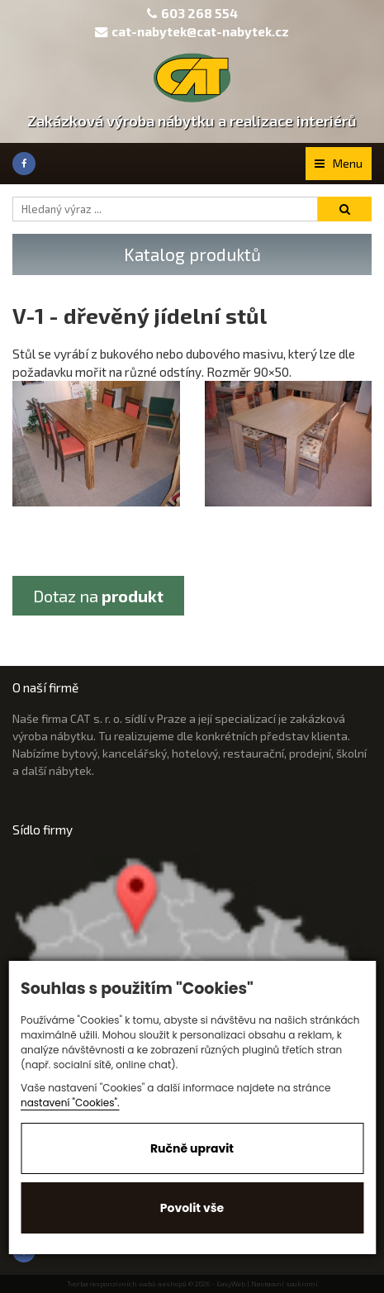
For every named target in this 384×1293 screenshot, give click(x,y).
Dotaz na (98, 596)
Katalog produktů (192, 254)
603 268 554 (199, 13)
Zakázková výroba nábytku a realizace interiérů (192, 121)
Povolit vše (192, 1208)
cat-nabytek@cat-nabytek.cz (192, 31)
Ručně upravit (192, 1148)
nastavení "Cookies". (70, 1103)
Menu (339, 163)
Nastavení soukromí (284, 1284)
